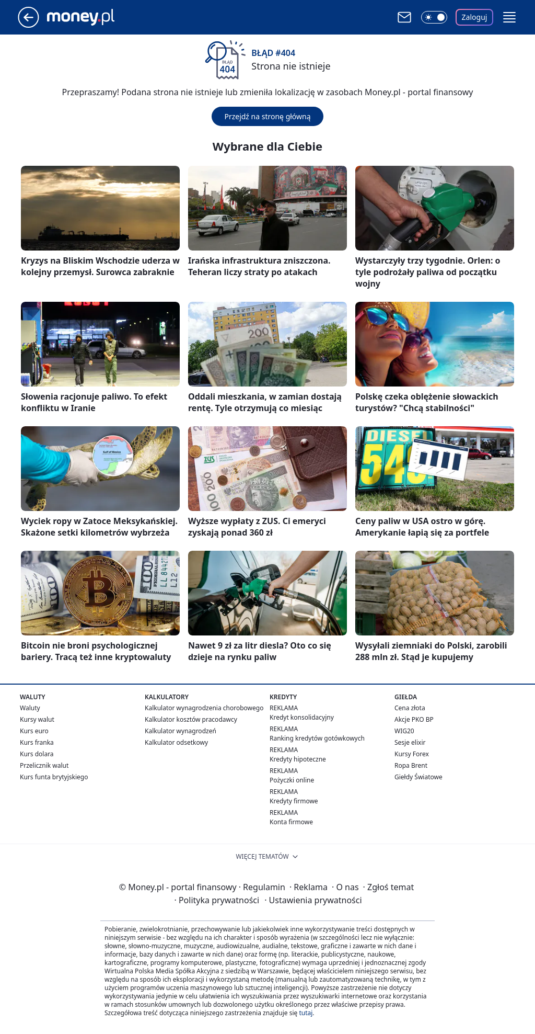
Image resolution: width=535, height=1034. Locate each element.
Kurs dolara (37, 753)
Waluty (30, 707)
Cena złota (409, 707)
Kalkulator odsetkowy (176, 742)
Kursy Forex (411, 753)
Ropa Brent (410, 765)
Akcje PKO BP (414, 719)
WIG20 (404, 730)
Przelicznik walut (44, 765)
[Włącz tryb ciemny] (434, 17)
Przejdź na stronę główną (267, 116)
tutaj (305, 1012)
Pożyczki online (292, 780)
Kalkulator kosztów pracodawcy (191, 719)
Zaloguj (474, 17)
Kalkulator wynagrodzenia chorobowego (204, 707)
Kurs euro (34, 730)
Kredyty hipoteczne (298, 759)
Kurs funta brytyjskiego (54, 776)
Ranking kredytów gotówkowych (317, 738)
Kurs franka (37, 742)
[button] (509, 17)
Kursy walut (37, 719)
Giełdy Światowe (418, 776)
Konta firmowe (291, 821)
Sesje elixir (409, 742)
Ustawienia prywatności (313, 900)
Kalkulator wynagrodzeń (180, 730)
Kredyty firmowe (294, 801)
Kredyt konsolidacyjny (302, 717)
